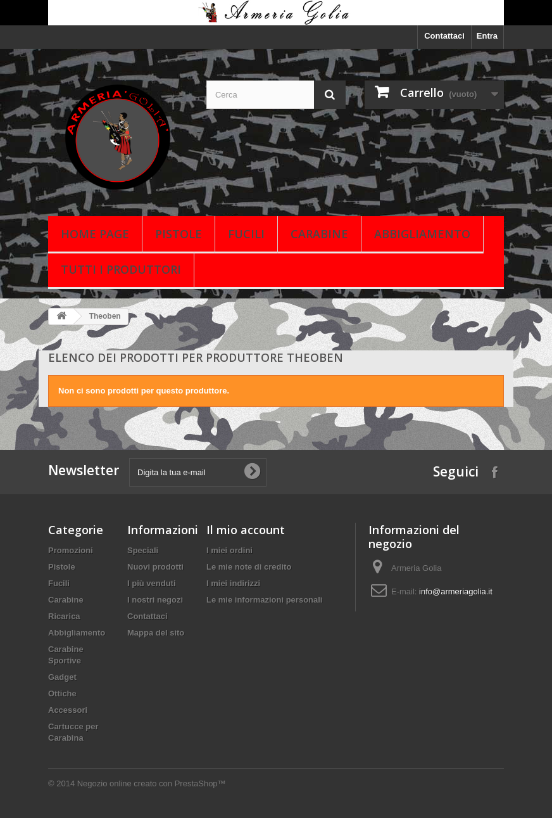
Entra (487, 36)
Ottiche (62, 693)
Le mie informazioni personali (264, 599)
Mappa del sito (155, 632)
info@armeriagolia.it (455, 591)
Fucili (246, 233)
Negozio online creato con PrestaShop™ (151, 783)
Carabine (319, 233)
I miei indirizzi (233, 583)
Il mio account (245, 529)
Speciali (142, 550)
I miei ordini (229, 550)
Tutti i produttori (121, 269)
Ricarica (64, 616)
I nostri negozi (155, 599)
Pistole (178, 233)
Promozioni (70, 550)
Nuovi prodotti (155, 567)
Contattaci (444, 36)
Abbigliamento (422, 233)
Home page (95, 233)
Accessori (67, 710)
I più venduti (151, 583)
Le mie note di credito (248, 567)
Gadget (62, 677)
